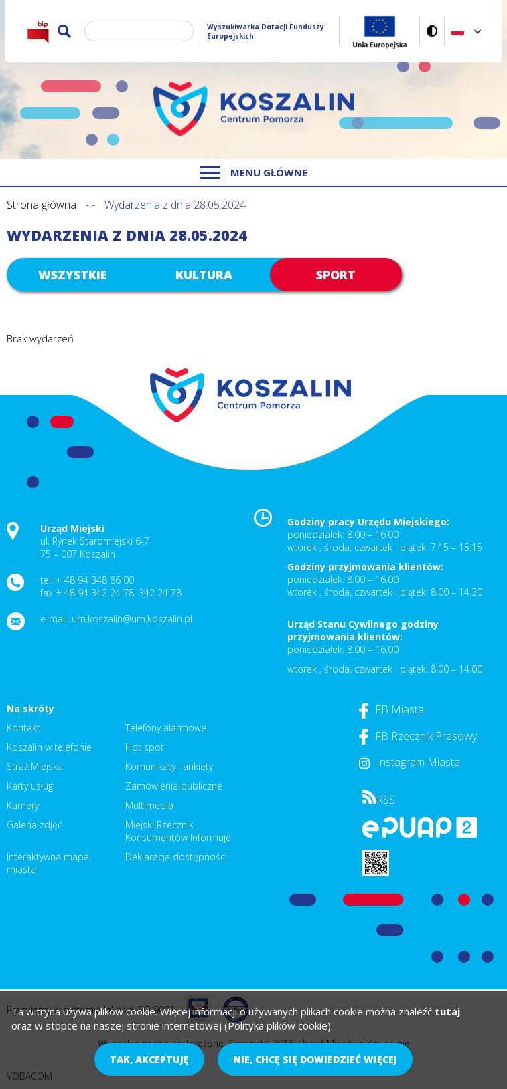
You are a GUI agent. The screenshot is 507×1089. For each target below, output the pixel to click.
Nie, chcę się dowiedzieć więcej (315, 1059)
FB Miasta (391, 709)
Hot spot (144, 747)
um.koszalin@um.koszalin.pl (132, 618)
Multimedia (149, 805)
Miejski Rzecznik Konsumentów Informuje (178, 831)
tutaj (447, 1011)
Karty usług (30, 785)
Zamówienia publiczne (173, 785)
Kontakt (23, 727)
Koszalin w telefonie (49, 747)
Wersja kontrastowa (432, 31)
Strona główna (41, 204)
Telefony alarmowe (165, 727)
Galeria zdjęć (34, 824)
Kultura (203, 275)
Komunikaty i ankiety (169, 766)
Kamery (23, 805)
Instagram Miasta (409, 762)
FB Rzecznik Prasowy (418, 736)
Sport (336, 275)
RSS (378, 799)
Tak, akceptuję (149, 1059)
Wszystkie (72, 275)
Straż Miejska (35, 766)
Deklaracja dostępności (176, 856)
